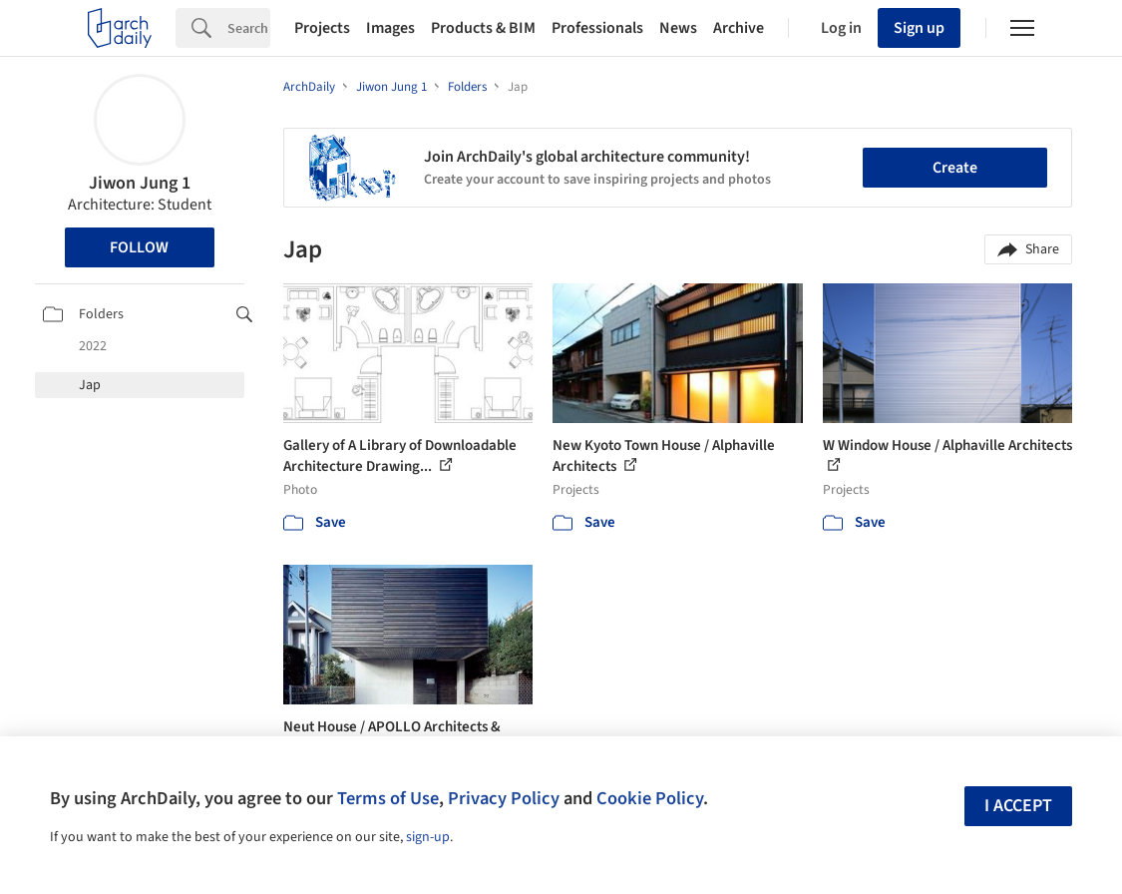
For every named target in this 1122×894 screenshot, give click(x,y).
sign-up (428, 837)
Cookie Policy (649, 798)
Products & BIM (483, 28)
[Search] (248, 28)
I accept (1018, 805)
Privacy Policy (504, 798)
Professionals (597, 28)
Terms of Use (388, 798)
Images (390, 28)
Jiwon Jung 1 (139, 183)
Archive (738, 28)
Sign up (919, 28)
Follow (139, 247)
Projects (322, 28)
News (678, 28)
